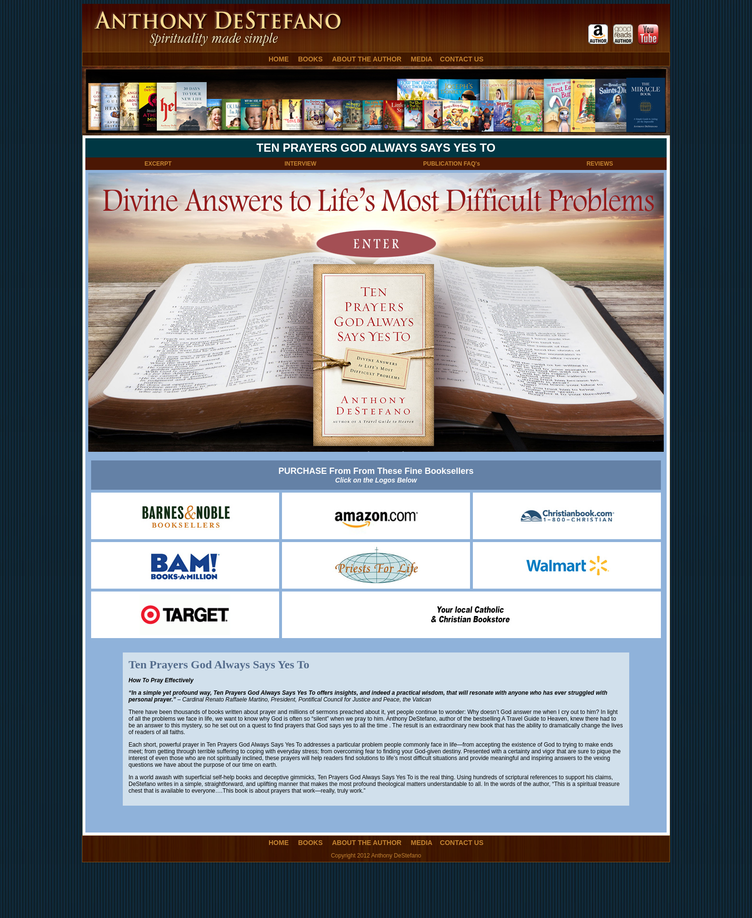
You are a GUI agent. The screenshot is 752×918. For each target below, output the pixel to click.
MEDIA (422, 59)
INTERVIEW (300, 163)
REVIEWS (600, 163)
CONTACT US (461, 59)
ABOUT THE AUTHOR (366, 59)
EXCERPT (158, 163)
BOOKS (310, 59)
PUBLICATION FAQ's (451, 163)
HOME (279, 59)
